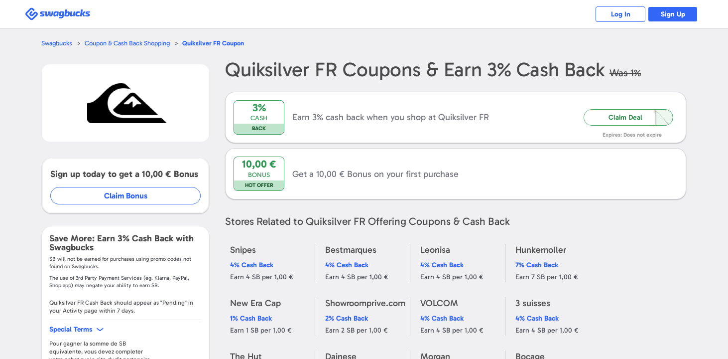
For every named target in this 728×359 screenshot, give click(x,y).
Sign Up (673, 14)
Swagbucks (56, 43)
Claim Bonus (125, 195)
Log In (620, 14)
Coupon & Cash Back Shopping (127, 43)
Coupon (213, 43)
